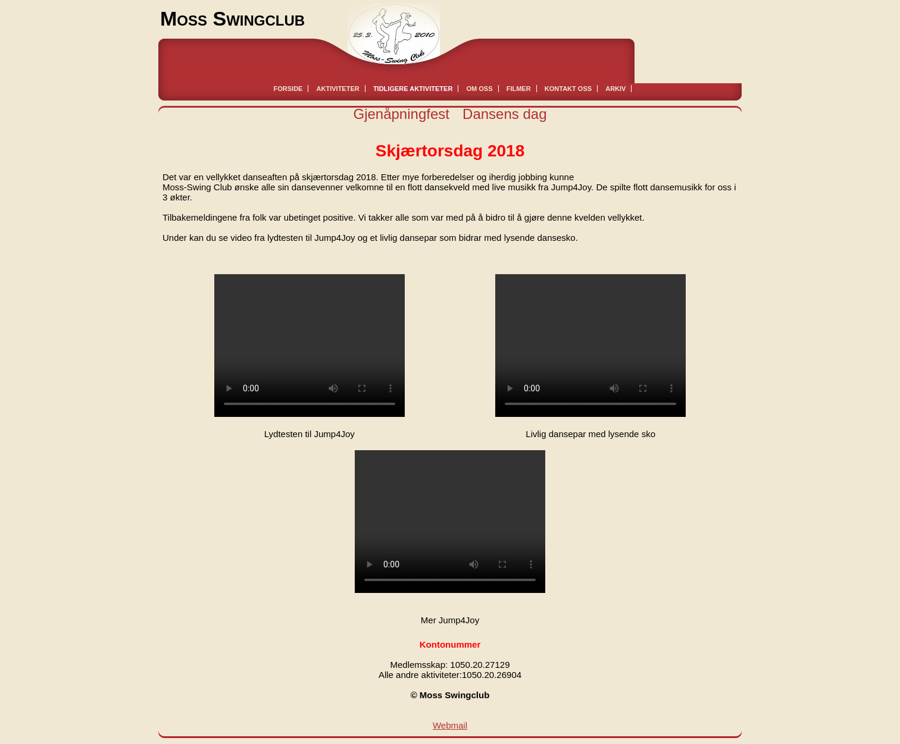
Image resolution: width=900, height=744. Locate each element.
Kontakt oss (568, 88)
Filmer (519, 88)
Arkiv (615, 88)
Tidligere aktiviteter (412, 88)
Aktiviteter (338, 88)
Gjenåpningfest (401, 114)
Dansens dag (504, 114)
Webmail (450, 725)
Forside (288, 88)
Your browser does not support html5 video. (309, 345)
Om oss (480, 88)
